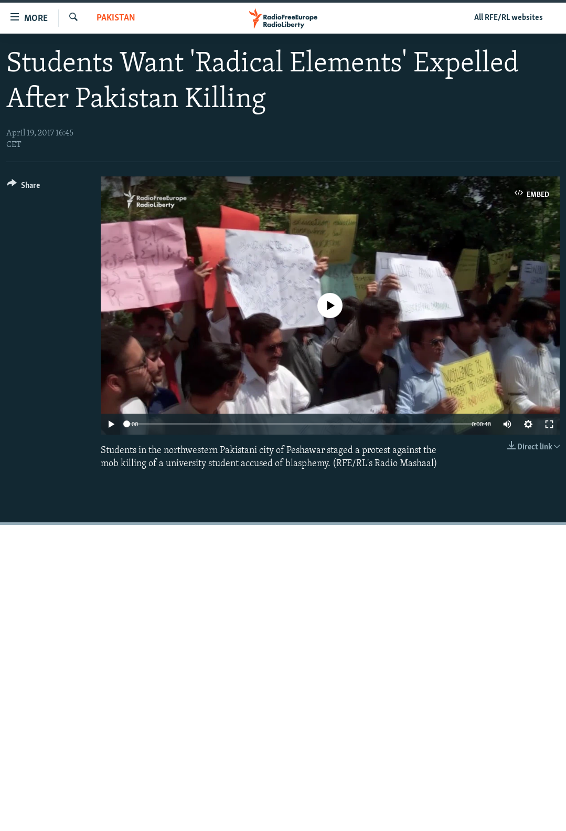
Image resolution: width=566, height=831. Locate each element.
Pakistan (116, 18)
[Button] (23, 187)
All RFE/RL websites (508, 18)
